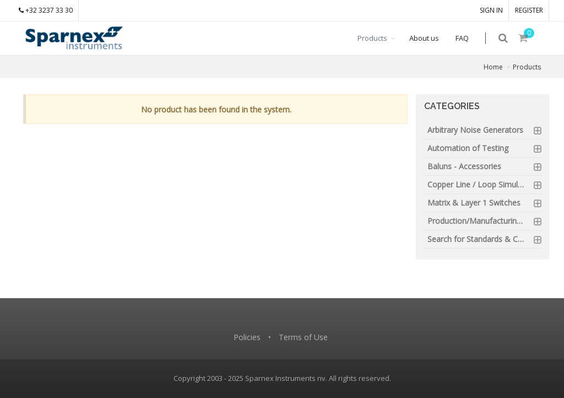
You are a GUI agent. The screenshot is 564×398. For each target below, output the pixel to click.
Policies (247, 337)
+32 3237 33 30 (46, 10)
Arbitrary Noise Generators (475, 130)
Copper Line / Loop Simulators (481, 184)
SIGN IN (491, 10)
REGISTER (529, 10)
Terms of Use (303, 337)
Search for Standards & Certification (484, 239)
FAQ (469, 38)
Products (379, 38)
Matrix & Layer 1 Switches (473, 202)
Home (493, 67)
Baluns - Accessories (464, 166)
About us (431, 38)
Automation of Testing (467, 148)
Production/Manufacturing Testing (484, 221)
